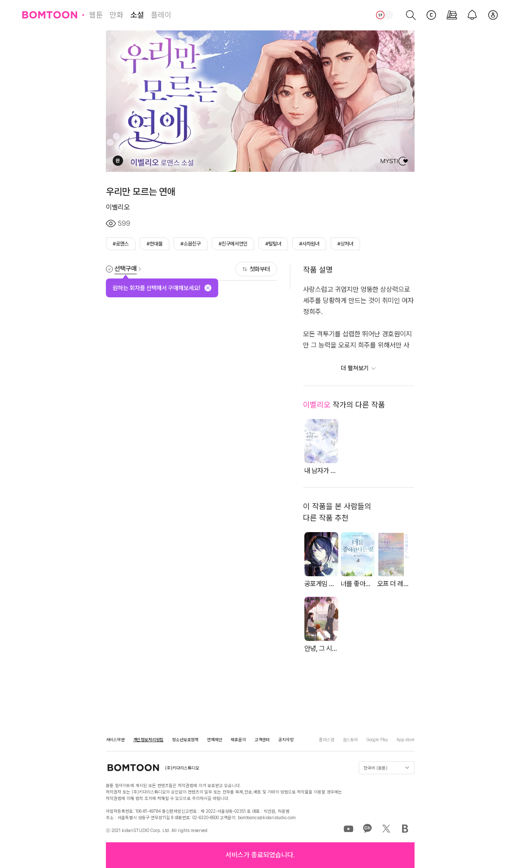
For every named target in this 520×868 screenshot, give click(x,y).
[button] (260, 855)
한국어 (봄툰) (386, 767)
